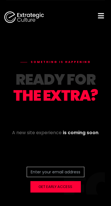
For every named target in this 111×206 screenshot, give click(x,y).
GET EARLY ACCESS (55, 186)
